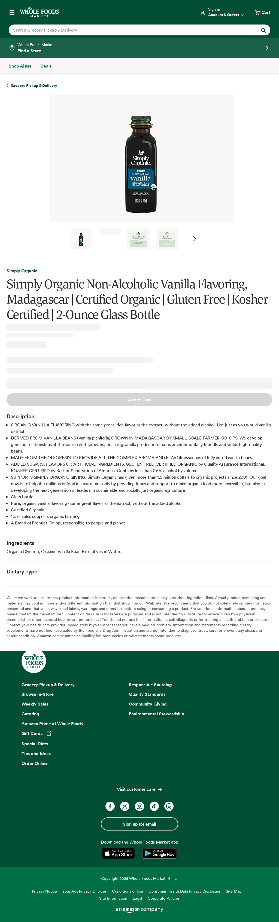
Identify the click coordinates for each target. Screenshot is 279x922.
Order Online (35, 763)
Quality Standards (147, 694)
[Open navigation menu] (12, 12)
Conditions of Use (127, 891)
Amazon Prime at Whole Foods (52, 723)
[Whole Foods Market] (39, 12)
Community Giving (148, 704)
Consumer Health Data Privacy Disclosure (184, 891)
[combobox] (127, 30)
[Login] (222, 12)
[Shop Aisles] (20, 66)
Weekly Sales (35, 704)
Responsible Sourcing (150, 685)
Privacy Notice (44, 891)
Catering (30, 714)
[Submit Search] (263, 30)
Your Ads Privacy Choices (84, 891)
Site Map (233, 891)
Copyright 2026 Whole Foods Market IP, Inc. (139, 878)
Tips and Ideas (36, 753)
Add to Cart (139, 400)
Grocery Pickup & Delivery (48, 685)
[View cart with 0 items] (262, 12)
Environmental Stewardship (156, 714)
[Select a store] (139, 48)
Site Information (113, 898)
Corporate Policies (164, 898)
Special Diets (35, 744)
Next (195, 239)
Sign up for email (139, 824)
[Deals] (45, 66)
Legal (137, 898)
